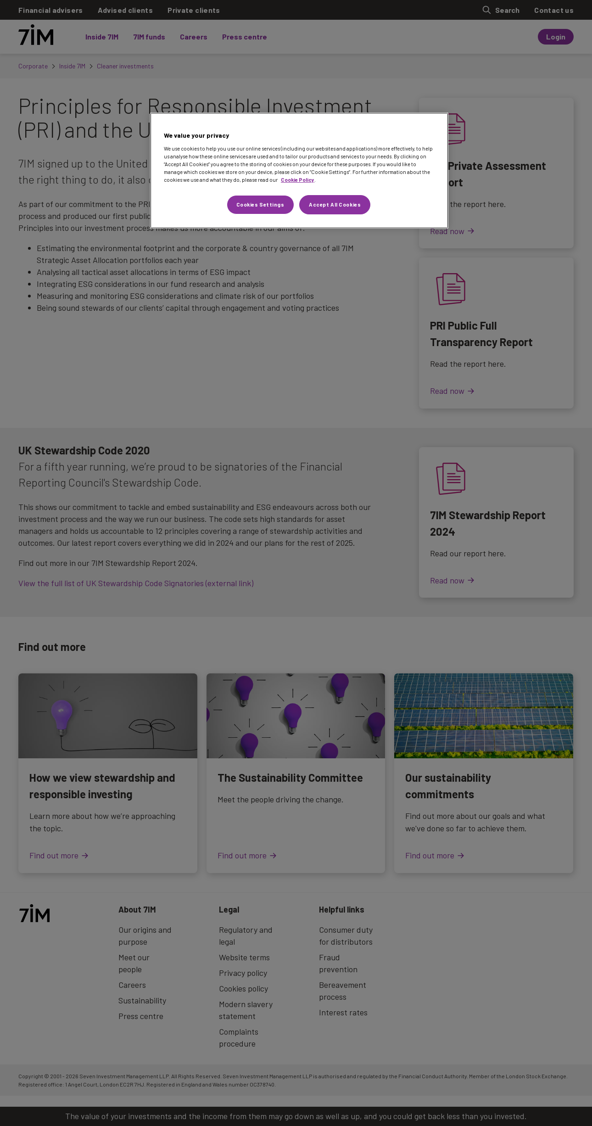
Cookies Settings (260, 204)
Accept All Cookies (335, 204)
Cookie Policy (297, 180)
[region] (299, 170)
